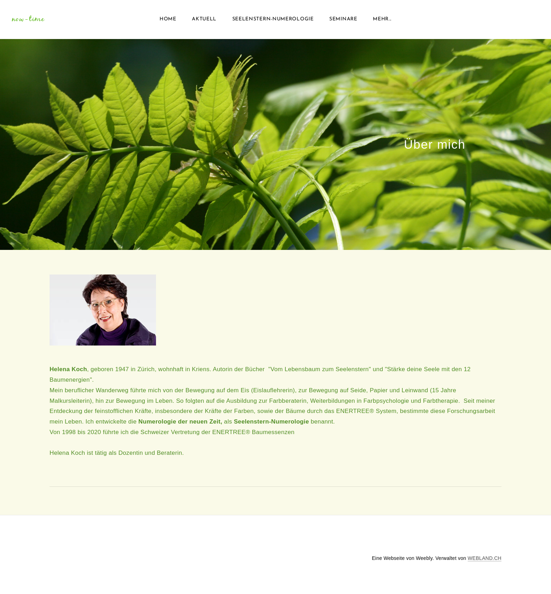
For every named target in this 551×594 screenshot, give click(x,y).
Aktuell (204, 21)
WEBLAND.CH (484, 561)
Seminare (343, 21)
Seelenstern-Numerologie (273, 21)
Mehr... (382, 21)
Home (168, 21)
